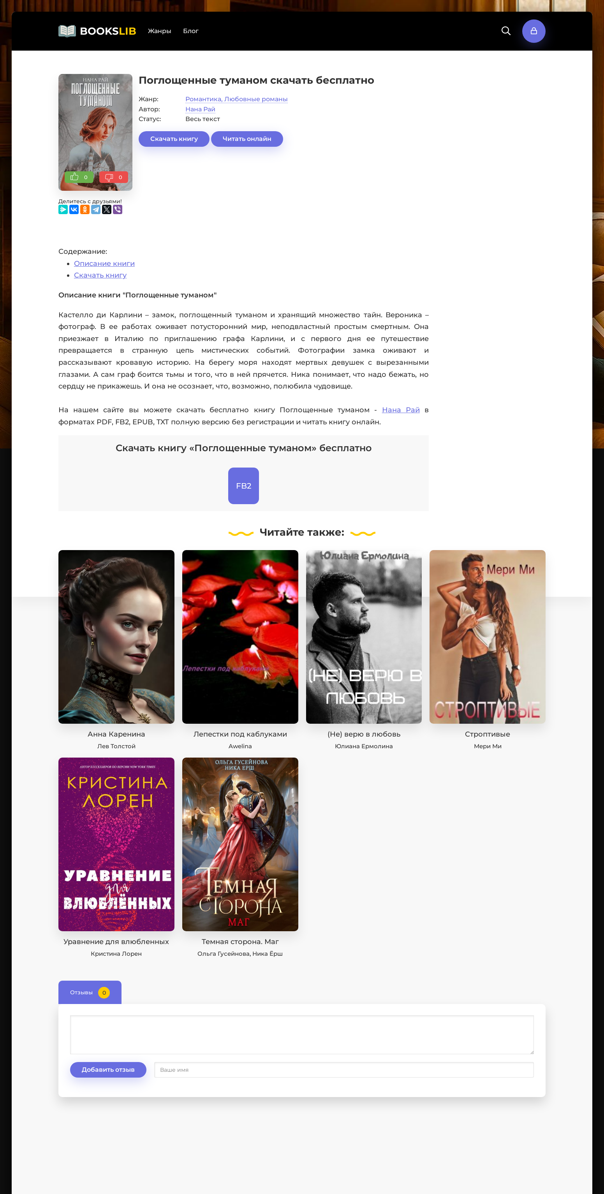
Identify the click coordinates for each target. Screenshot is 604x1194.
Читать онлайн (247, 138)
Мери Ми (488, 746)
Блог (191, 31)
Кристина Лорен (116, 953)
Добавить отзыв (108, 1069)
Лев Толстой (116, 746)
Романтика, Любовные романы (236, 99)
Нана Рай (200, 109)
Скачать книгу (174, 138)
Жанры (159, 31)
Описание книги (104, 263)
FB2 (243, 486)
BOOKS (108, 31)
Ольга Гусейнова (223, 953)
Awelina (240, 746)
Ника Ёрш (267, 953)
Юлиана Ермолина (364, 746)
